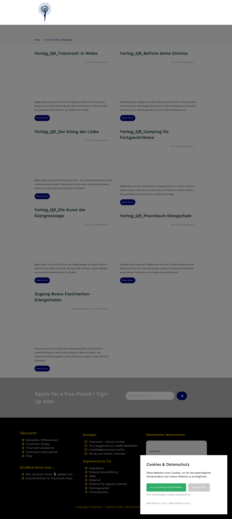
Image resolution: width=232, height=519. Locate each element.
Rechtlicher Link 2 (180, 503)
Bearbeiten (199, 487)
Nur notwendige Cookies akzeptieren (168, 494)
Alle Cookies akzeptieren (166, 487)
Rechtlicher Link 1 (157, 503)
